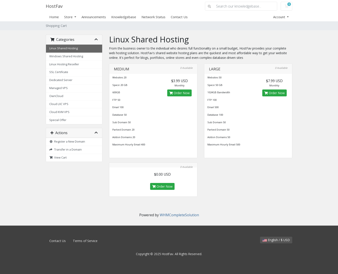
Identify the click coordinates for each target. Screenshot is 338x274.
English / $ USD (276, 240)
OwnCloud (56, 96)
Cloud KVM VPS (59, 112)
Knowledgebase (123, 17)
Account (279, 17)
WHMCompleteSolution (179, 214)
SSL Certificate (58, 72)
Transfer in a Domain (65, 149)
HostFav (54, 6)
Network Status (153, 17)
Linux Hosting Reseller (64, 64)
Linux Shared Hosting (63, 48)
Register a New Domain (67, 141)
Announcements (94, 17)
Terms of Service (85, 241)
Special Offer (57, 120)
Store (69, 17)
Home (54, 17)
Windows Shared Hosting (66, 56)
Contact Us (179, 17)
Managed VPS (58, 88)
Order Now (179, 93)
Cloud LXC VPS (58, 104)
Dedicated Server (60, 80)
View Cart (58, 157)
